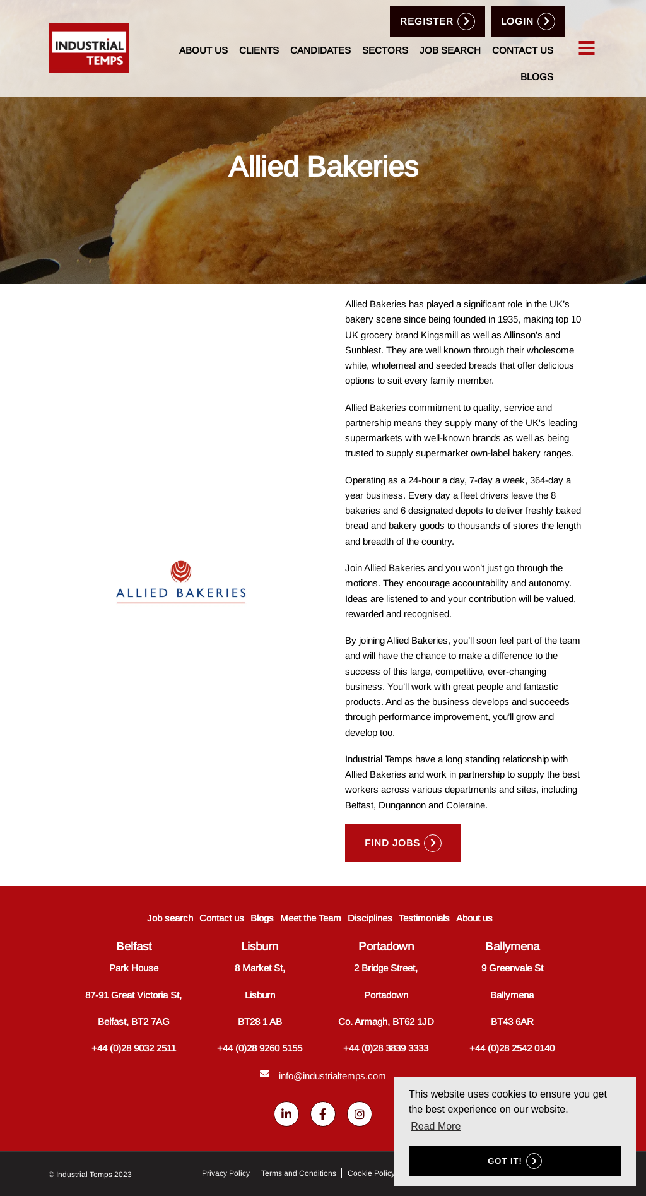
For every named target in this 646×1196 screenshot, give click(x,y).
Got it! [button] (505, 1161)
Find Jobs (392, 843)
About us (203, 50)
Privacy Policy (226, 1173)
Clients (259, 50)
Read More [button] (436, 1126)
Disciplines (370, 918)
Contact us (522, 50)
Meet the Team (310, 918)
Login (517, 21)
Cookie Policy (371, 1173)
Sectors (385, 50)
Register (427, 21)
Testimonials (424, 918)
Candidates (320, 50)
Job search (450, 50)
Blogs (536, 76)
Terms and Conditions (298, 1173)
